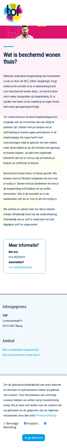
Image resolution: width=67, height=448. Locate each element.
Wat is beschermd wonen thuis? (21, 355)
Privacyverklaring (46, 415)
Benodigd (10, 423)
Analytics (31, 423)
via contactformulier (20, 267)
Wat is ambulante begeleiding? (21, 349)
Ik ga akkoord (33, 437)
